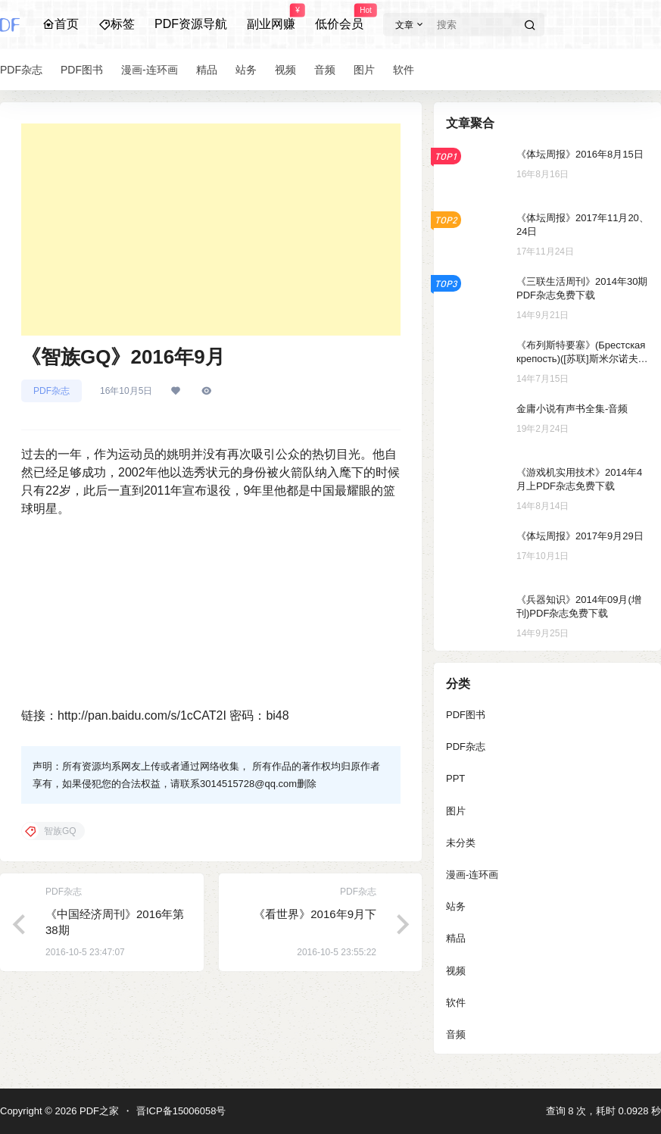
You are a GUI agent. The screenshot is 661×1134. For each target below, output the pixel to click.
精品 (456, 938)
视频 (456, 970)
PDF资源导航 (190, 23)
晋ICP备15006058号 (181, 1111)
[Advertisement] (211, 229)
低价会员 (339, 17)
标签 (116, 23)
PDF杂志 (51, 391)
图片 (456, 811)
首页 (60, 23)
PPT (455, 778)
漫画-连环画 (472, 874)
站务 (456, 906)
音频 (456, 1034)
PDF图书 (465, 714)
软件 (456, 1002)
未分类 (460, 842)
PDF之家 (97, 1111)
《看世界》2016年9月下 (315, 914)
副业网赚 (271, 17)
